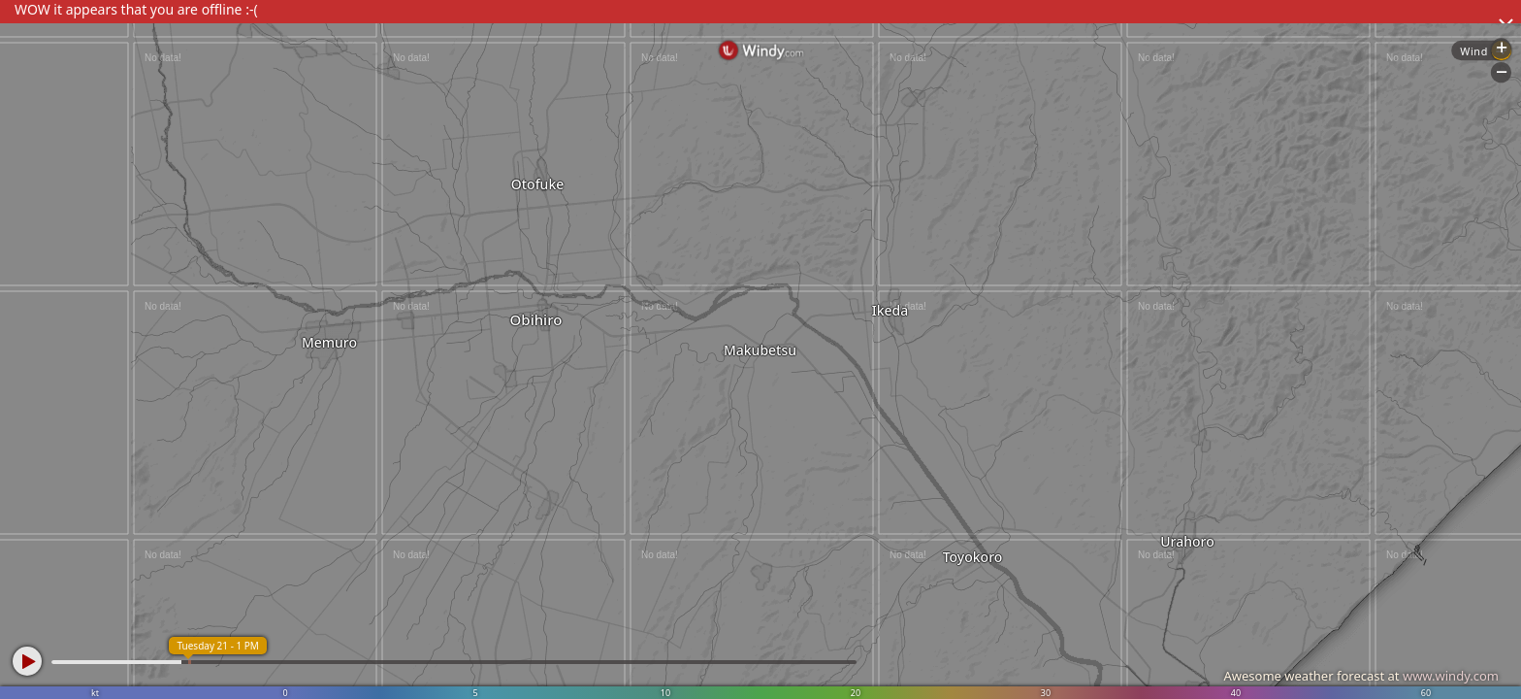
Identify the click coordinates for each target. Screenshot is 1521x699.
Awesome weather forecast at (1361, 675)
